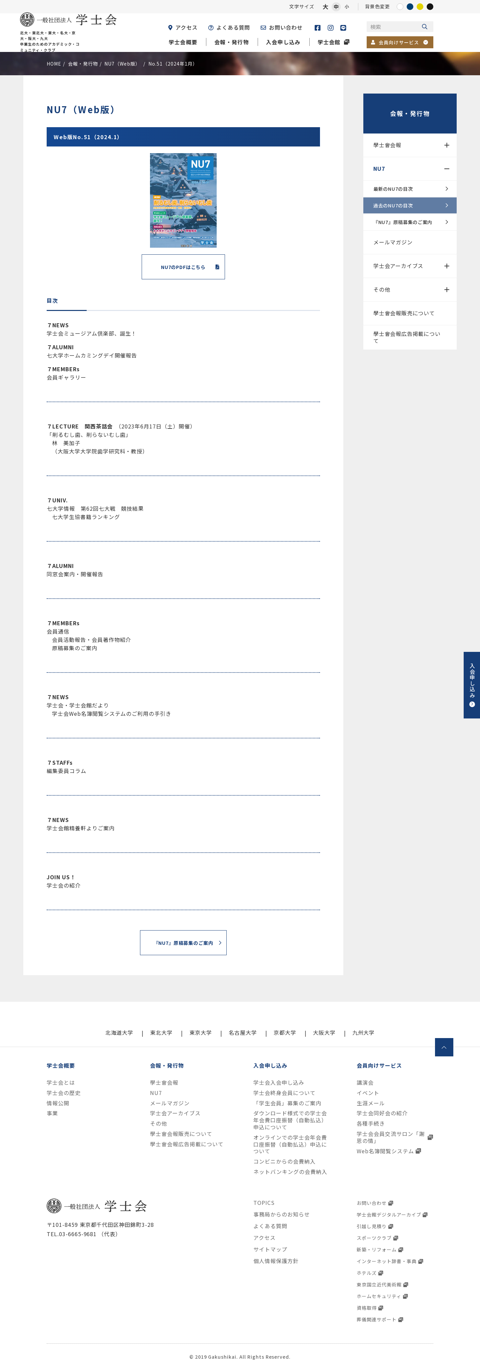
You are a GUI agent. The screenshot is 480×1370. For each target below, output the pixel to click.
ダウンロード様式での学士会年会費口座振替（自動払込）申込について (290, 1120)
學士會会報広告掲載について (407, 337)
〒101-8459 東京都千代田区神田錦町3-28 (100, 1225)
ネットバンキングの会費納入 (290, 1171)
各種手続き (371, 1123)
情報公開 (58, 1103)
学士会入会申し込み (278, 1082)
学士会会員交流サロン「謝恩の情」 (391, 1137)
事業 (52, 1113)
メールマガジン (393, 242)
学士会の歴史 (64, 1092)
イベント (368, 1092)
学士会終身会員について (284, 1092)
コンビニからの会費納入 (284, 1161)
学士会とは (61, 1082)
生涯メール (371, 1103)
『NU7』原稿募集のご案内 (402, 222)
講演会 (365, 1082)
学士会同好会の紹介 (382, 1113)
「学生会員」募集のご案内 (287, 1103)
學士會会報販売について (404, 313)
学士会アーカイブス (398, 266)
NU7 (379, 168)
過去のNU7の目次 (393, 205)
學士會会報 (387, 145)
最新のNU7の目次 (393, 188)
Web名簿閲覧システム (385, 1151)
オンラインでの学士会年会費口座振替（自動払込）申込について (290, 1144)
